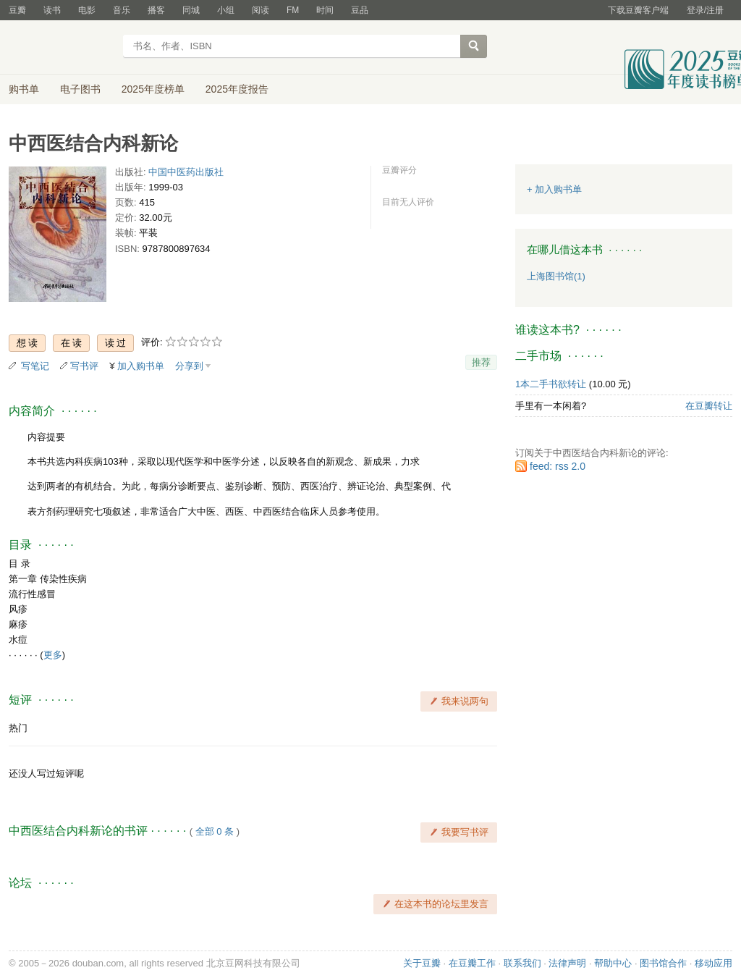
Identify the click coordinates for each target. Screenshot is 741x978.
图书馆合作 (663, 963)
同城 (191, 10)
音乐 (121, 10)
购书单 (24, 89)
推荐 (481, 362)
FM (293, 10)
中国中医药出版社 (186, 171)
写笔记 (35, 366)
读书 (52, 10)
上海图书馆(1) (556, 276)
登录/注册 (705, 10)
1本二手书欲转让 (550, 384)
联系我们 (522, 963)
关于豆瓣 (422, 963)
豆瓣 (17, 10)
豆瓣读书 (61, 48)
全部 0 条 (214, 831)
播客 (156, 10)
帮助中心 (613, 963)
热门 (18, 727)
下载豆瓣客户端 (638, 10)
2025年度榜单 (153, 89)
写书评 (84, 366)
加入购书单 (140, 366)
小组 (225, 10)
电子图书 (80, 89)
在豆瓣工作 (472, 963)
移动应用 (713, 963)
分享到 (189, 366)
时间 (325, 10)
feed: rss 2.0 (557, 466)
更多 (52, 654)
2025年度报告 (237, 89)
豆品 (359, 10)
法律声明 (567, 963)
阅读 (260, 10)
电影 (87, 10)
